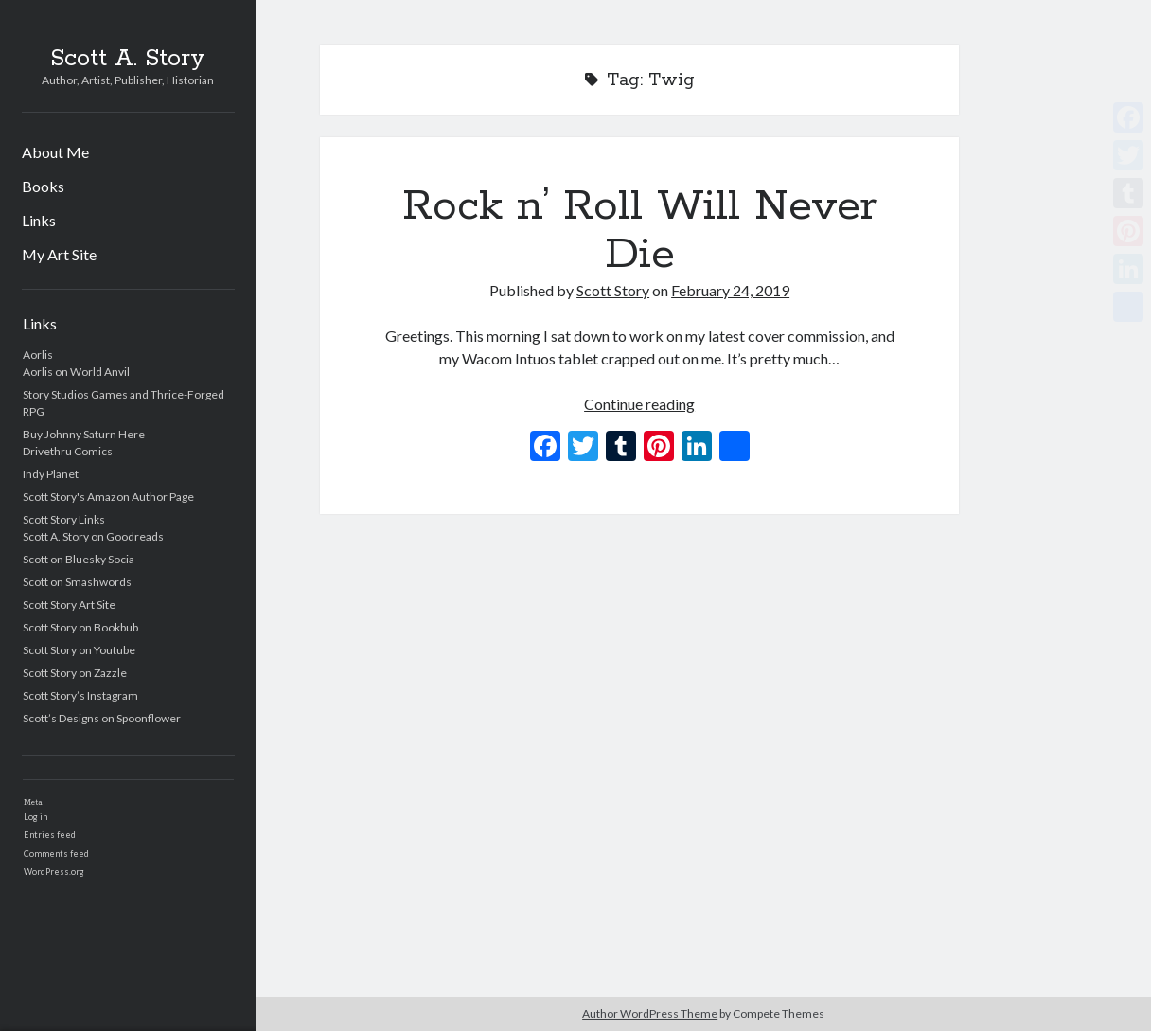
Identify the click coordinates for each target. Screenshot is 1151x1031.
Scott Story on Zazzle (75, 673)
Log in (35, 816)
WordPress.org (54, 871)
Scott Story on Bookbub (80, 627)
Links (39, 220)
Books (43, 186)
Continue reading (639, 404)
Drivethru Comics (68, 451)
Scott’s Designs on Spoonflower (102, 718)
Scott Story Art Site (69, 604)
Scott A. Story (127, 59)
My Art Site (59, 254)
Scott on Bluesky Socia (78, 559)
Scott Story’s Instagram (80, 695)
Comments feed (56, 853)
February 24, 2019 (730, 290)
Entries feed (50, 834)
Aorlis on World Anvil (76, 371)
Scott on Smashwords (77, 582)
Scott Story (612, 290)
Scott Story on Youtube (79, 650)
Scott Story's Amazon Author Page (108, 496)
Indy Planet (51, 474)
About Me (55, 152)
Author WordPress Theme (649, 1013)
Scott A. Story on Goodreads (93, 536)
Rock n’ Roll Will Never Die (639, 230)
